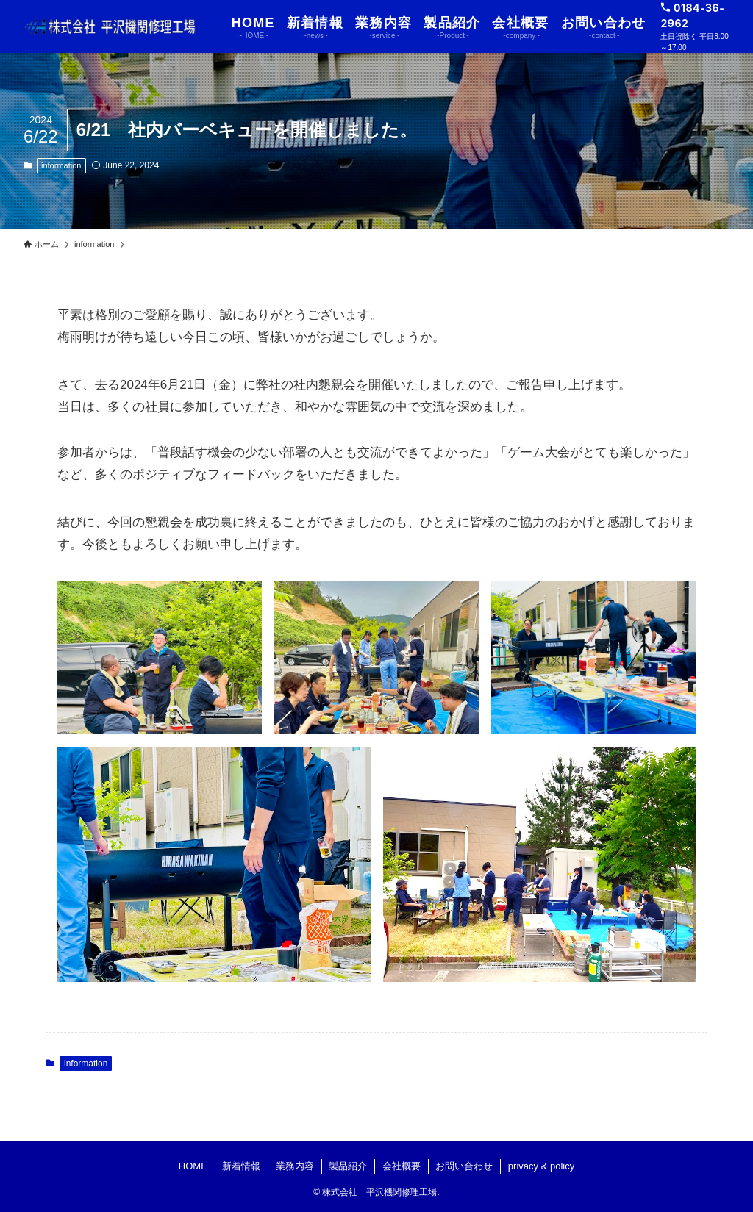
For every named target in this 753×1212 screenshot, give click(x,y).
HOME (193, 1166)
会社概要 (401, 1166)
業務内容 (295, 1166)
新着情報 (241, 1166)
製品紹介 (348, 1166)
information (61, 165)
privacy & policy (541, 1166)
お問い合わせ (464, 1166)
